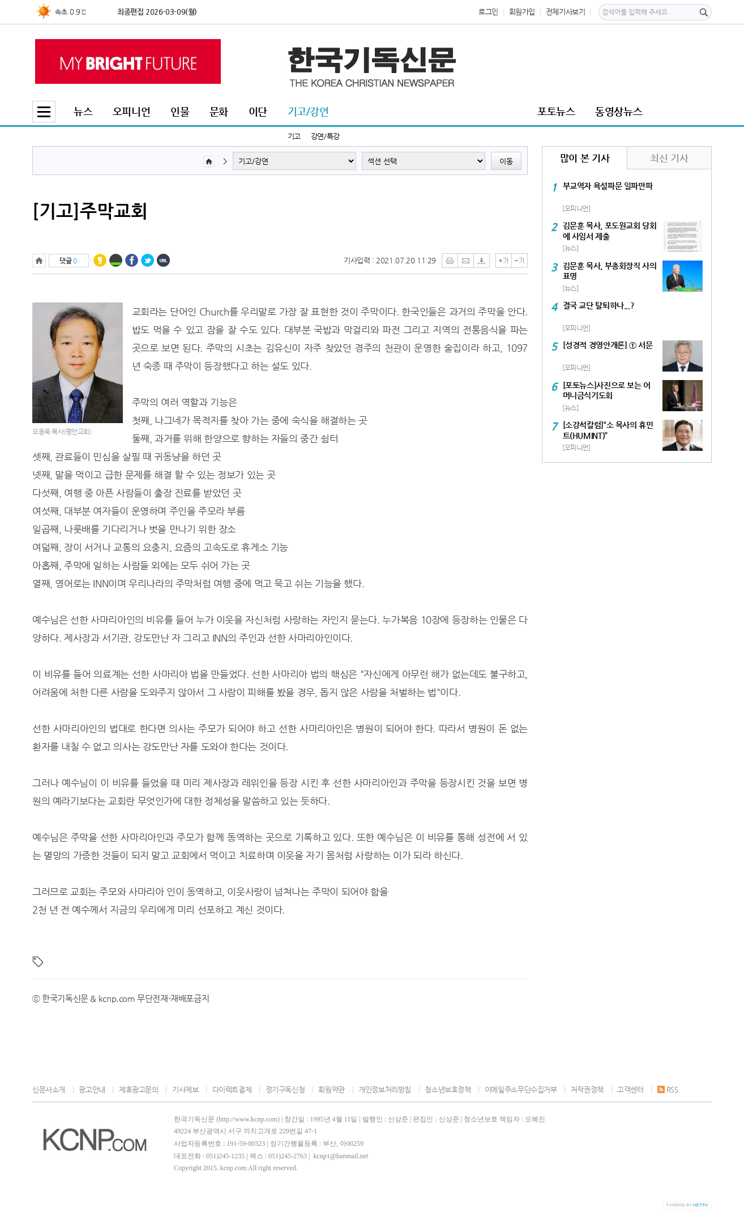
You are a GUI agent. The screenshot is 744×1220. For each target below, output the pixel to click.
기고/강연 (308, 111)
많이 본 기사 (584, 158)
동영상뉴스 (618, 111)
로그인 (488, 11)
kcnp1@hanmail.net (340, 1156)
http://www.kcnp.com (248, 1119)
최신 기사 (669, 158)
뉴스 (83, 111)
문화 (218, 111)
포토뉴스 (556, 111)
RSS (667, 1089)
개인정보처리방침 (384, 1089)
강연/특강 (325, 136)
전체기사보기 (565, 11)
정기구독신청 (285, 1089)
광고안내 (92, 1089)
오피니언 (131, 111)
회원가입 (522, 11)
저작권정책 (587, 1089)
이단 (258, 111)
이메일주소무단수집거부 (521, 1089)
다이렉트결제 (232, 1089)
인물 (179, 111)
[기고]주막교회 (90, 211)
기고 (294, 136)
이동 (506, 161)
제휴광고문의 (139, 1089)
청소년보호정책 (448, 1089)
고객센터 (630, 1089)
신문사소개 (48, 1089)
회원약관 (331, 1089)
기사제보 (185, 1089)
